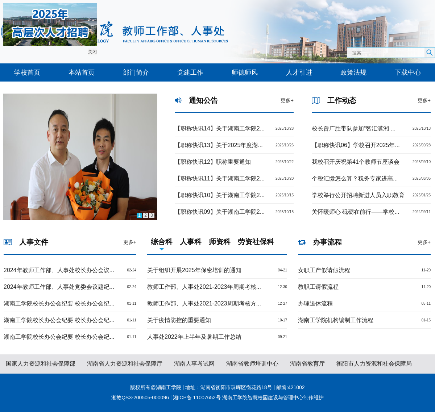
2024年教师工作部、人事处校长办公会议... (59, 270)
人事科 (191, 242)
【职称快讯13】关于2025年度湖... (219, 145)
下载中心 (408, 72)
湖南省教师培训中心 (252, 364)
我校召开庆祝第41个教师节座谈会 (355, 162)
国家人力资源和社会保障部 (40, 364)
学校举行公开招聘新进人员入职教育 (358, 195)
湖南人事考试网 (194, 364)
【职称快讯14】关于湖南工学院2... (220, 128)
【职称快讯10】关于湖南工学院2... (220, 195)
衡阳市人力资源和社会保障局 (374, 364)
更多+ (287, 100)
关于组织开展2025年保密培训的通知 (194, 270)
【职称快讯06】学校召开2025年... (356, 145)
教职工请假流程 (318, 287)
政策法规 (353, 72)
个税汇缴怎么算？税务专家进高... (355, 178)
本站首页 (82, 72)
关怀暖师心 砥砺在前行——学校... (355, 212)
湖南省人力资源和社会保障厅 (124, 364)
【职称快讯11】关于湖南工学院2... (220, 178)
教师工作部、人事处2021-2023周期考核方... (204, 303)
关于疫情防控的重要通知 (179, 320)
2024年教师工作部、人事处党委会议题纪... (59, 287)
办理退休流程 (315, 303)
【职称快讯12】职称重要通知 (213, 162)
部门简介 (136, 72)
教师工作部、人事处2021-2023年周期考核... (204, 287)
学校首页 (27, 72)
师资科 (220, 242)
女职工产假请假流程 (324, 270)
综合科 (162, 242)
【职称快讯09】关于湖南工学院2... (220, 212)
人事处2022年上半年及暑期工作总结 (194, 337)
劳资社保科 (256, 242)
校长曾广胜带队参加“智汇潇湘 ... (353, 128)
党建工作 (190, 72)
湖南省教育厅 (307, 364)
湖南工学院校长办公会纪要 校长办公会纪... (59, 303)
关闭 (92, 51)
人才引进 (299, 72)
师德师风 (245, 72)
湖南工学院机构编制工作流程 (335, 320)
